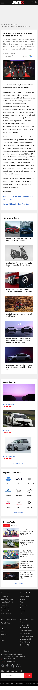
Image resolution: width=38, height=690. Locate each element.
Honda (19, 507)
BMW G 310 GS (25, 633)
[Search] (32, 2)
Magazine (4, 596)
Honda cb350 (24, 645)
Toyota (8, 507)
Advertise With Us (7, 602)
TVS (2, 638)
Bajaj (2, 632)
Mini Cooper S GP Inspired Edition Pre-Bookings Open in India (27, 575)
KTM (2, 629)
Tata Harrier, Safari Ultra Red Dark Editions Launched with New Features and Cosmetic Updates (26, 566)
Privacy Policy (6, 611)
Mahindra (19, 495)
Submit (27, 675)
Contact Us (5, 608)
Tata (8, 484)
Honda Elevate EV (9, 405)
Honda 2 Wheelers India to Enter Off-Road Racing (19, 315)
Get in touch (5, 651)
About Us (4, 605)
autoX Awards (6, 614)
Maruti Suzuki (29, 484)
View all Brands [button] (19, 512)
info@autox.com (10, 661)
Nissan (29, 495)
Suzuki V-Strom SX (26, 636)
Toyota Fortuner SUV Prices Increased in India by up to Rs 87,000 (27, 543)
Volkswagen (24, 605)
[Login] (35, 2)
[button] (35, 2)
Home (3, 24)
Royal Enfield (5, 623)
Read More (19, 583)
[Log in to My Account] (35, 2)
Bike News (14, 24)
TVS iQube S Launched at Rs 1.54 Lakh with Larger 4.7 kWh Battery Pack (27, 532)
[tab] (6, 525)
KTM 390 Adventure (27, 630)
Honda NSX (6, 431)
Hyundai (8, 495)
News (8, 24)
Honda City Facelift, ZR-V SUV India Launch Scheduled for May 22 (19, 239)
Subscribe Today (7, 599)
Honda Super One (9, 457)
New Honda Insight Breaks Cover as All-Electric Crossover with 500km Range (19, 367)
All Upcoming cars (19, 463)
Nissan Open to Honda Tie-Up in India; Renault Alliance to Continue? (19, 290)
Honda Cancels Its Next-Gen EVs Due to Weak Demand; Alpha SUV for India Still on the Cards (18, 341)
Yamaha (4, 635)
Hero (2, 641)
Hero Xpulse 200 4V (26, 639)
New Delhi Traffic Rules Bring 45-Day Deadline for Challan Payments (27, 553)
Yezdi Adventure (25, 642)
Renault (29, 507)
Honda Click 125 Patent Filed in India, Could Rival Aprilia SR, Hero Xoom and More (19, 265)
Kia (19, 484)
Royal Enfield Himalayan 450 (25, 626)
